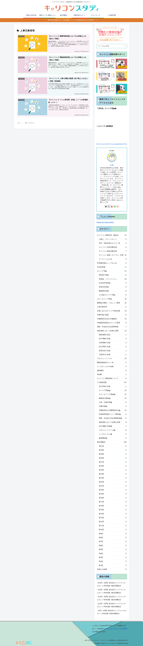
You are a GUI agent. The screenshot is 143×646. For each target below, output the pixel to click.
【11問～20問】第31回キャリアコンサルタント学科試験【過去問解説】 (111, 605)
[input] (111, 46)
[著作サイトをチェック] (105, 206)
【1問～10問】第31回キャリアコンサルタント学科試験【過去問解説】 (111, 612)
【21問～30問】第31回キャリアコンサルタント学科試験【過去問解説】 (111, 598)
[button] (125, 46)
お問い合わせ (81, 640)
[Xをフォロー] (108, 206)
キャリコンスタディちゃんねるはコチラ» (111, 144)
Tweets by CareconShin (105, 222)
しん (112, 165)
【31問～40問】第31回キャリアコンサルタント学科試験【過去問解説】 (111, 591)
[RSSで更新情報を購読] (117, 206)
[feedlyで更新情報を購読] (114, 206)
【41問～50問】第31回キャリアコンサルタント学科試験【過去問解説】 (111, 584)
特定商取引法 (110, 640)
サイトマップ (90, 640)
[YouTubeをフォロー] (111, 206)
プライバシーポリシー (112, 628)
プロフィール (100, 640)
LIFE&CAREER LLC (121, 640)
